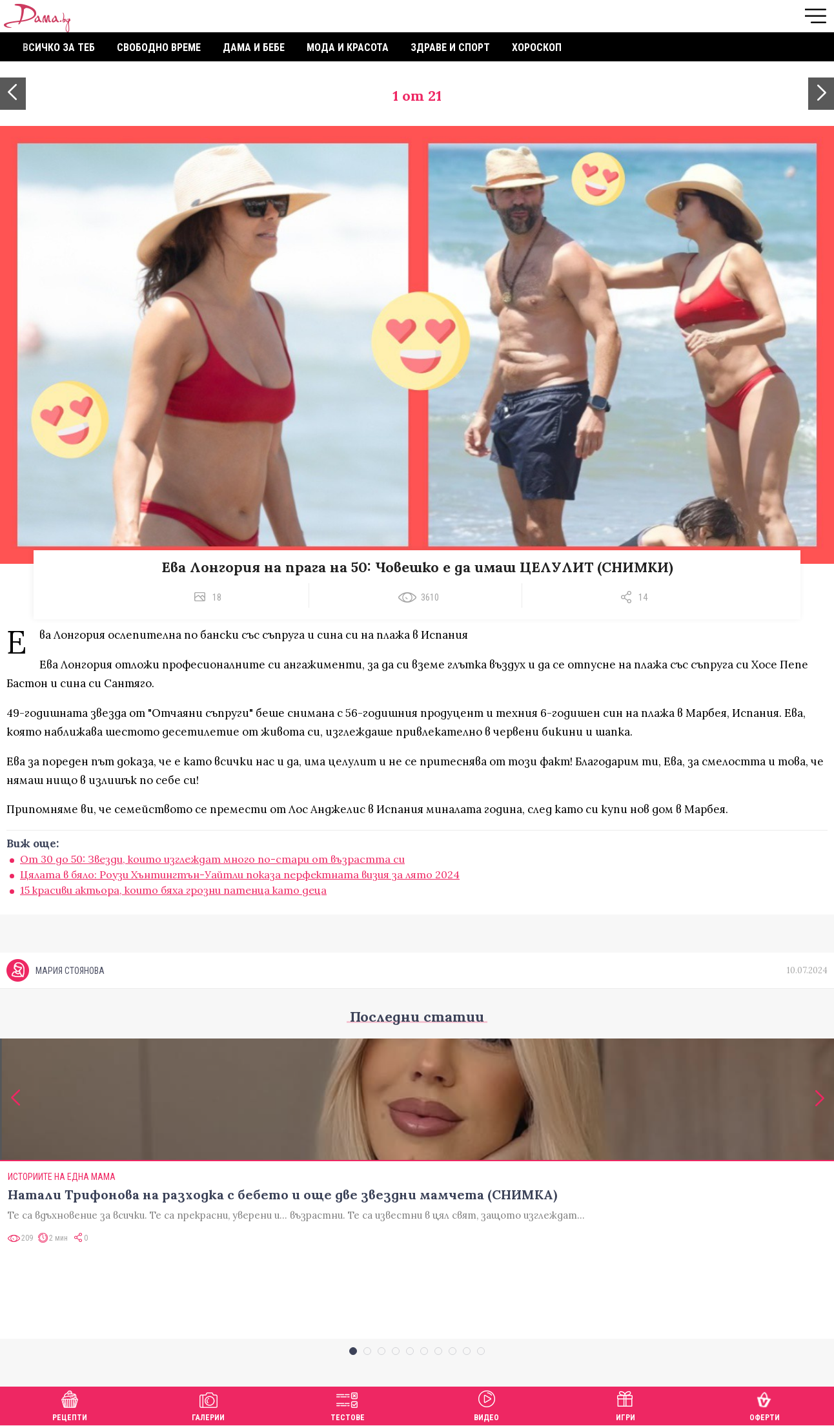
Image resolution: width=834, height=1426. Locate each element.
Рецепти (69, 1404)
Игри (625, 1404)
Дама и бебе (254, 47)
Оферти (764, 1404)
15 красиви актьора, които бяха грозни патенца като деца (173, 890)
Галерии (208, 1404)
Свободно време (159, 47)
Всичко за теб (59, 47)
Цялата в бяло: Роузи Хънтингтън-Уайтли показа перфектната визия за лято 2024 (240, 874)
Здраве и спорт (450, 47)
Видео (486, 1404)
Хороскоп (537, 47)
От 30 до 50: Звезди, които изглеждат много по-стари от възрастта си (212, 858)
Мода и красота (348, 47)
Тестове (348, 1404)
